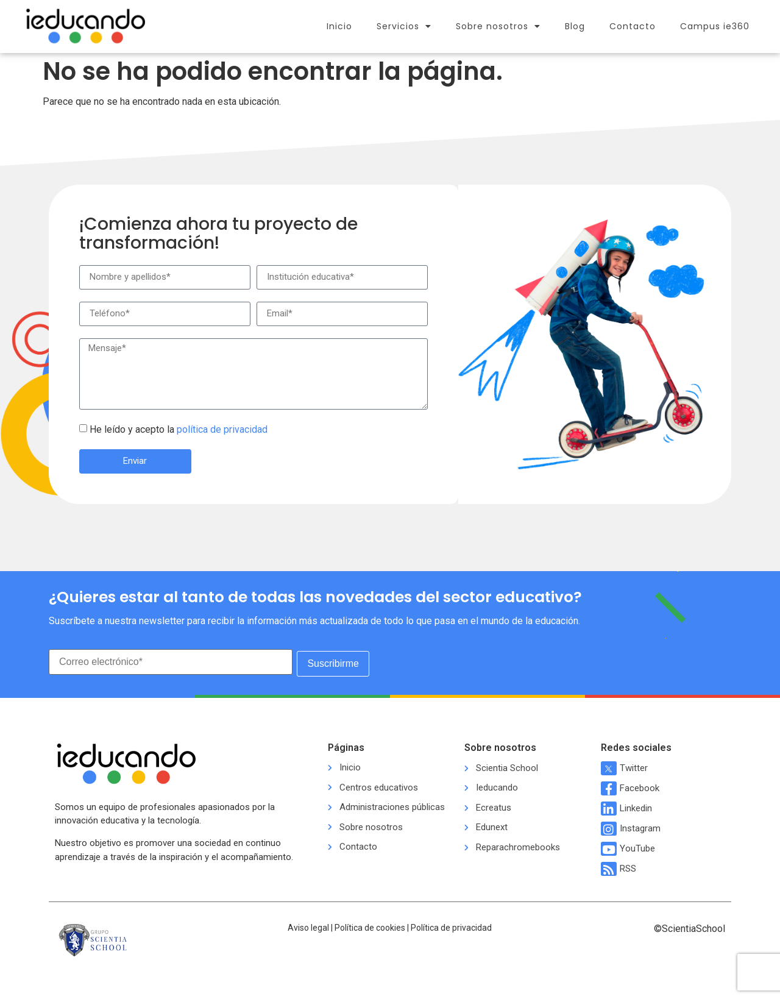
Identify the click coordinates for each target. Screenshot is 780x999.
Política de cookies (370, 926)
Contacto (632, 26)
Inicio (339, 26)
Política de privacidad (451, 926)
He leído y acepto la (179, 429)
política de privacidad (222, 429)
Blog (575, 26)
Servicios (404, 26)
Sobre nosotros (498, 26)
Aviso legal (308, 926)
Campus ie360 (715, 26)
